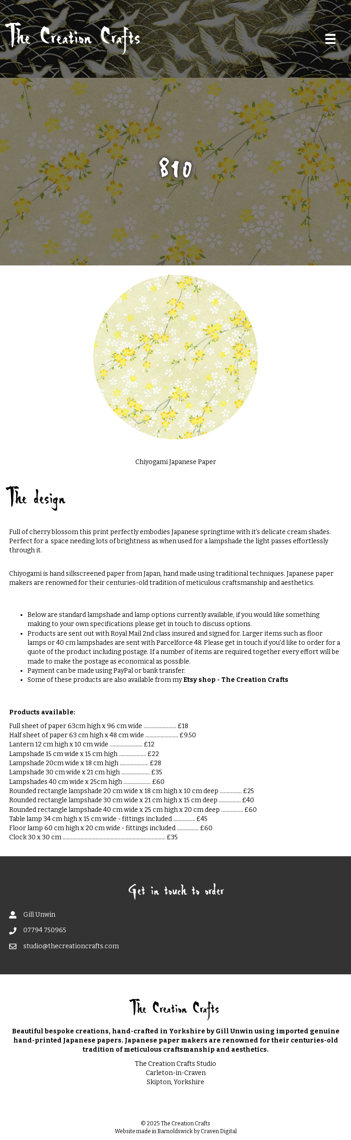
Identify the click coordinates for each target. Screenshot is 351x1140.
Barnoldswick (175, 1131)
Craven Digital (219, 1131)
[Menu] (330, 38)
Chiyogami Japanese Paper (175, 462)
